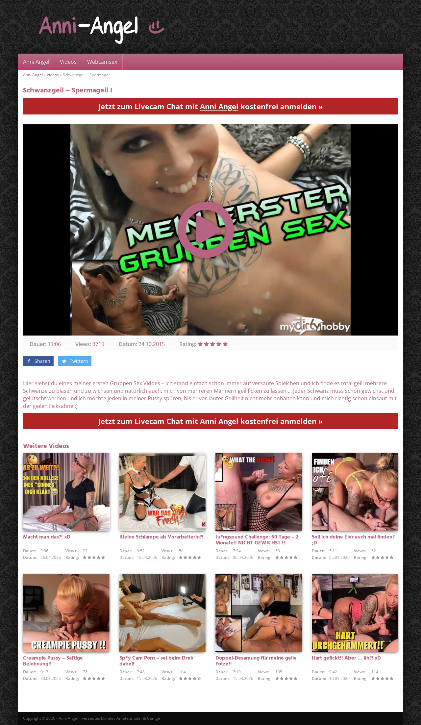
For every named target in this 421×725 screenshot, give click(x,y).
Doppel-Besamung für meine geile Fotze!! (256, 661)
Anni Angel (36, 61)
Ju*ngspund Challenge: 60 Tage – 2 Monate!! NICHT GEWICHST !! (256, 540)
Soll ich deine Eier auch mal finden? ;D (353, 540)
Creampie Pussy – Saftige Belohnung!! (53, 661)
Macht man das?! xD (46, 537)
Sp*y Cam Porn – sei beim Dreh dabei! (156, 661)
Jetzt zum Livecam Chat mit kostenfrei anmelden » (210, 106)
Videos (68, 61)
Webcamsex (102, 61)
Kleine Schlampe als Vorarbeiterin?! (161, 537)
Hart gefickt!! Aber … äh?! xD (346, 658)
